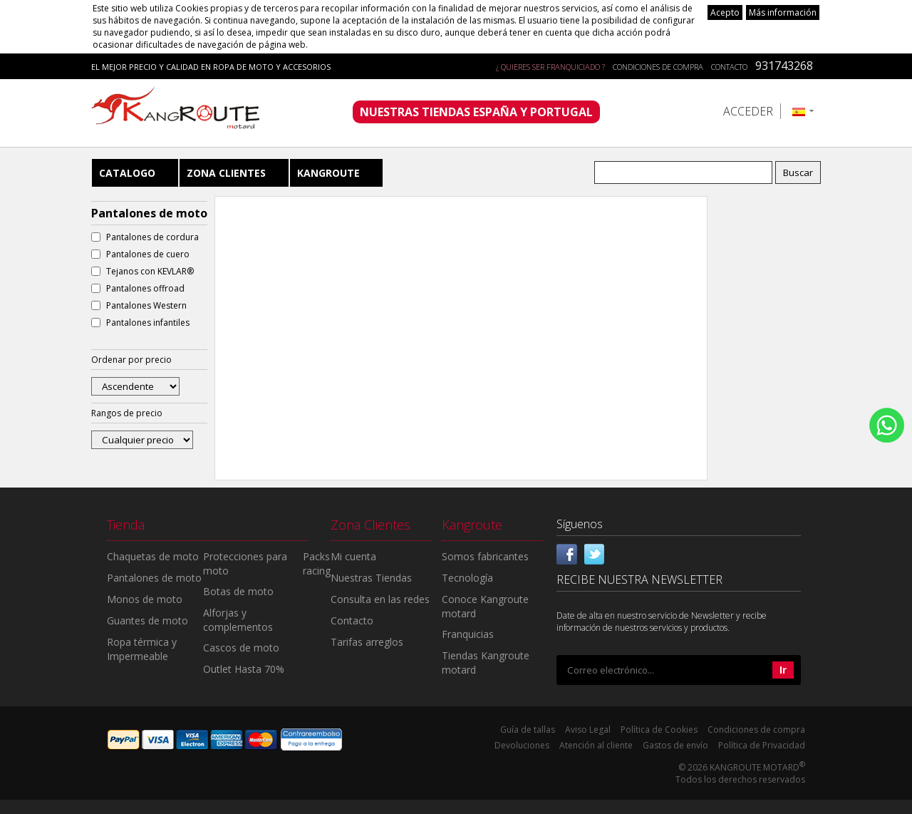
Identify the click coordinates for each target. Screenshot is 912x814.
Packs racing (317, 563)
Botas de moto (238, 591)
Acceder (748, 111)
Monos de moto (144, 599)
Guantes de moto (147, 620)
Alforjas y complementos (238, 620)
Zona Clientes (226, 173)
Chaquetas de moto (153, 556)
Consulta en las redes (380, 599)
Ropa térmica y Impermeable (142, 649)
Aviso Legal (588, 729)
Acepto (725, 12)
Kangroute (328, 173)
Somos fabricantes (485, 556)
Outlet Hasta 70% (243, 669)
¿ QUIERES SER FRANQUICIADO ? (550, 66)
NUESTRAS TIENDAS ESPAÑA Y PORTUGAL (476, 112)
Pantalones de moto (154, 577)
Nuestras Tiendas (371, 577)
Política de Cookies (659, 729)
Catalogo (127, 173)
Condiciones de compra (658, 66)
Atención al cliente (596, 745)
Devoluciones (521, 745)
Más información (783, 12)
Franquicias (468, 634)
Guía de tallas (527, 729)
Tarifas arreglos (367, 642)
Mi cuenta (353, 556)
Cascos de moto (241, 647)
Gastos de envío (675, 745)
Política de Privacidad (761, 745)
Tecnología (467, 577)
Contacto (729, 66)
